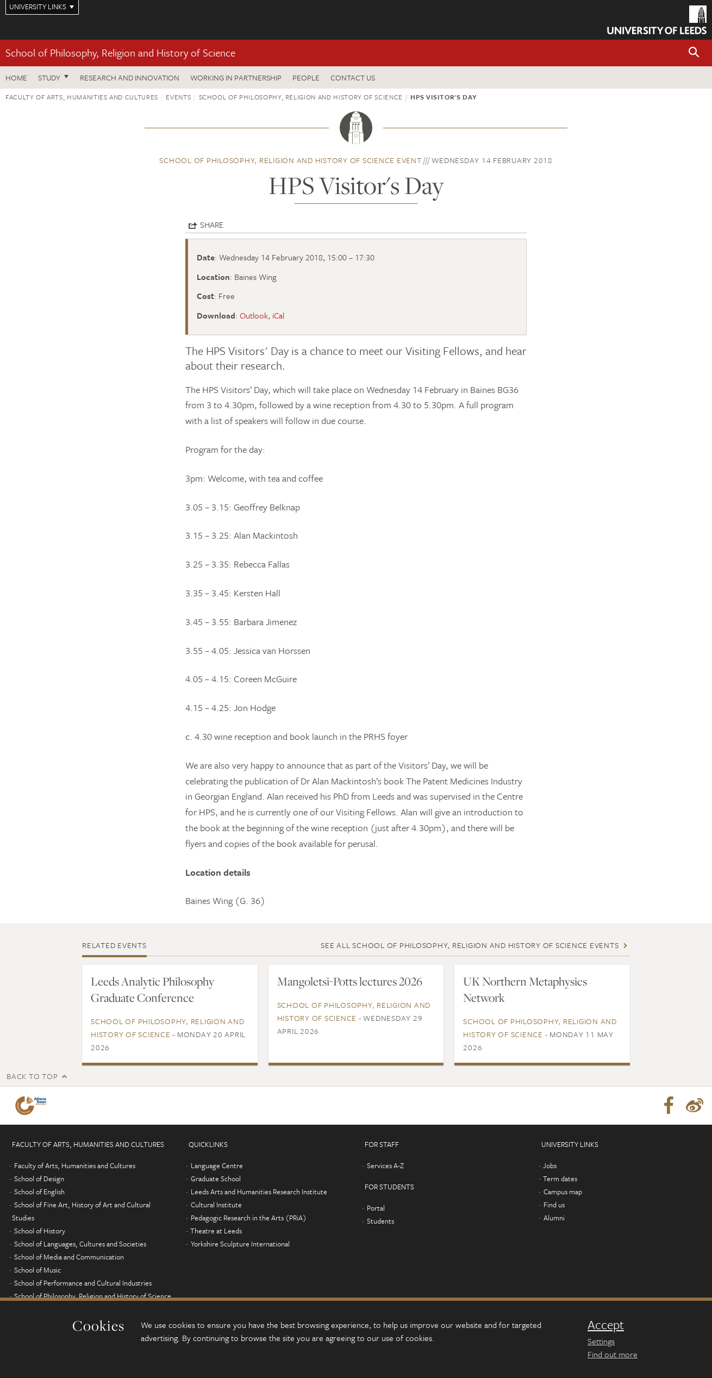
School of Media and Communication (69, 1256)
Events (178, 97)
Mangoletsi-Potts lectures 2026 (349, 981)
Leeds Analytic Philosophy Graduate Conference (152, 989)
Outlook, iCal (262, 315)
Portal (376, 1207)
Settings (601, 1341)
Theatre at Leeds (216, 1230)
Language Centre (217, 1165)
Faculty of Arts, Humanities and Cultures (81, 97)
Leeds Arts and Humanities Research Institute (259, 1191)
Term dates (560, 1178)
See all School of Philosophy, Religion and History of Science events (470, 945)
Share (211, 224)
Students (380, 1220)
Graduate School (216, 1178)
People (306, 77)
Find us (554, 1204)
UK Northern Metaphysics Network (525, 989)
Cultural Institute (216, 1204)
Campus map (563, 1191)
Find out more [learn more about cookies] (613, 1354)
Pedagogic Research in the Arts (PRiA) (249, 1217)
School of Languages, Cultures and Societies (80, 1243)
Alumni (554, 1217)
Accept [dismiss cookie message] (606, 1324)
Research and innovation (129, 77)
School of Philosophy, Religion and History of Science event (290, 160)
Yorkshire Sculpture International (240, 1243)
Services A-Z (385, 1165)
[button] (694, 53)
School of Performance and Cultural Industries (83, 1282)
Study (49, 77)
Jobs (550, 1165)
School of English (39, 1191)
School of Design (39, 1178)
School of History (39, 1230)
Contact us (352, 77)
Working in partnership (236, 77)
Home (16, 77)
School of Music (37, 1269)
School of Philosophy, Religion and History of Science (120, 52)
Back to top (32, 1076)
